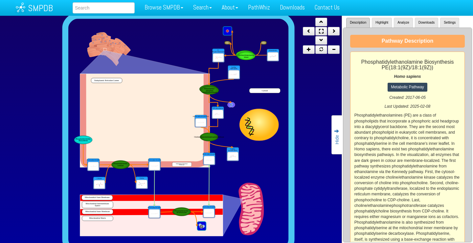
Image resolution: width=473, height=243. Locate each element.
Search (202, 7)
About (230, 7)
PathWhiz (259, 7)
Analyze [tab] (403, 22)
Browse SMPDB (164, 7)
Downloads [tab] (426, 22)
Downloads (292, 7)
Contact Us (327, 7)
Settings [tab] (450, 22)
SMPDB (40, 8)
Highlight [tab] (381, 22)
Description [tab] (358, 22)
